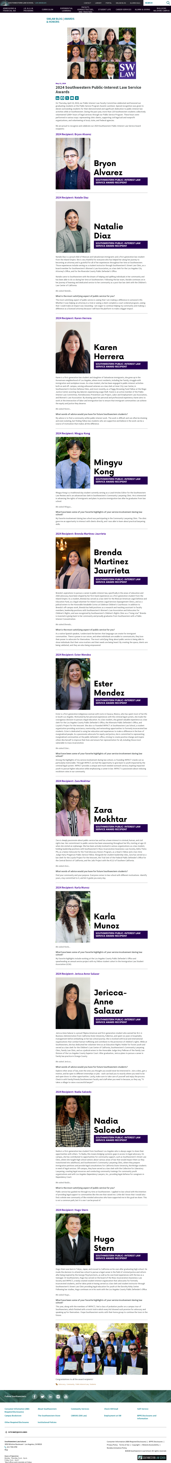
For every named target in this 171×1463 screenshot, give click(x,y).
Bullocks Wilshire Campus (161, 9)
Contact (87, 3)
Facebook (34, 1396)
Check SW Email (111, 1409)
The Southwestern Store (49, 1415)
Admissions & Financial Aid (9, 9)
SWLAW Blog (121, 3)
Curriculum (47, 9)
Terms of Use (124, 1445)
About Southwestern (47, 1409)
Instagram (58, 1396)
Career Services (123, 9)
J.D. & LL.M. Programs (28, 9)
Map (6, 1450)
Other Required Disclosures (17, 1422)
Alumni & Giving (142, 9)
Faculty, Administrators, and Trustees (85, 9)
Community (70, 1384)
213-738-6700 (12, 1447)
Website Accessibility (150, 1445)
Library (98, 3)
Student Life (104, 9)
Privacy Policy (112, 1445)
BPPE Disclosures (156, 1441)
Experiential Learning (66, 9)
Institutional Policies (47, 1422)
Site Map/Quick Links (17, 1432)
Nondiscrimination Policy (117, 1448)
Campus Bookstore (13, 1415)
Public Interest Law (82, 1384)
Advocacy (62, 1384)
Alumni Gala (135, 3)
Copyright (136, 1445)
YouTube (66, 1396)
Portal (109, 3)
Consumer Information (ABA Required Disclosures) (127, 1441)
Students (93, 1384)
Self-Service (142, 1409)
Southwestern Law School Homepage (152, 1458)
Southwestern (27, 3)
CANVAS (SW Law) (79, 1415)
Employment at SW (112, 1415)
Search (148, 3)
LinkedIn (50, 1396)
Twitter (42, 1396)
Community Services (80, 1409)
